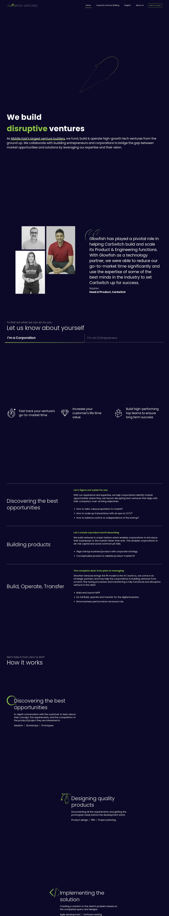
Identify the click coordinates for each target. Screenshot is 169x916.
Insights (127, 5)
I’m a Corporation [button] (21, 338)
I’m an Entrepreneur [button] (102, 338)
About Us (140, 5)
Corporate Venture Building (107, 5)
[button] (33, 238)
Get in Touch (155, 5)
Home (88, 5)
